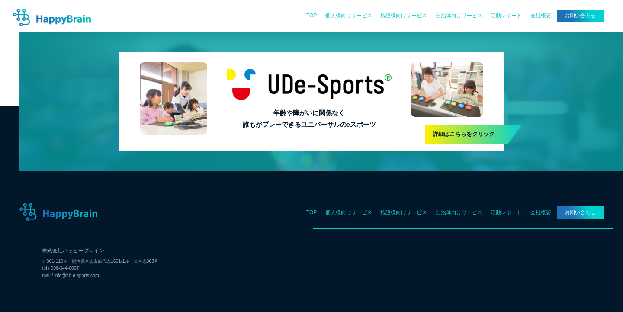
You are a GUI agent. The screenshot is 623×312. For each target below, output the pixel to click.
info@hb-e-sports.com (76, 275)
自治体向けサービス (459, 16)
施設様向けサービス (403, 16)
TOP (311, 16)
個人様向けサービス (348, 16)
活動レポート (506, 16)
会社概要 (540, 16)
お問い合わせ (580, 16)
